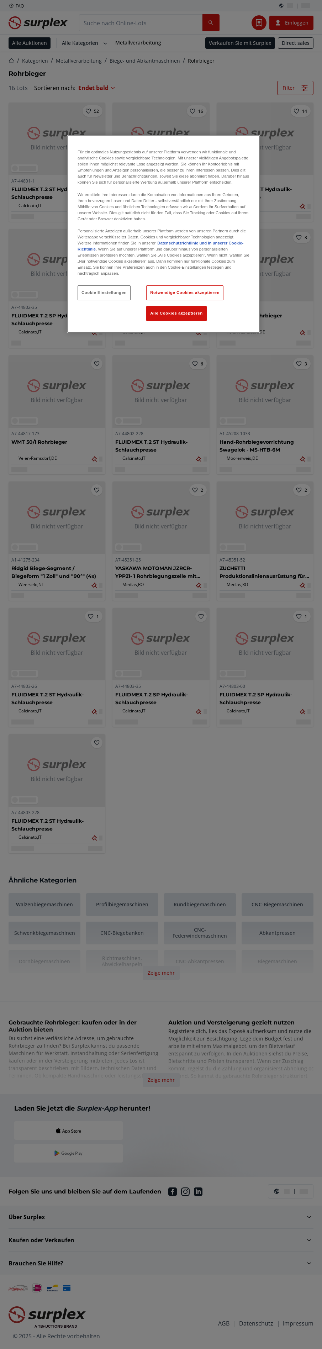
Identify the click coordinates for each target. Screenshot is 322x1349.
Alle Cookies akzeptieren (176, 313)
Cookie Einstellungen (104, 292)
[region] (163, 234)
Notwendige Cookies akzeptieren (185, 292)
